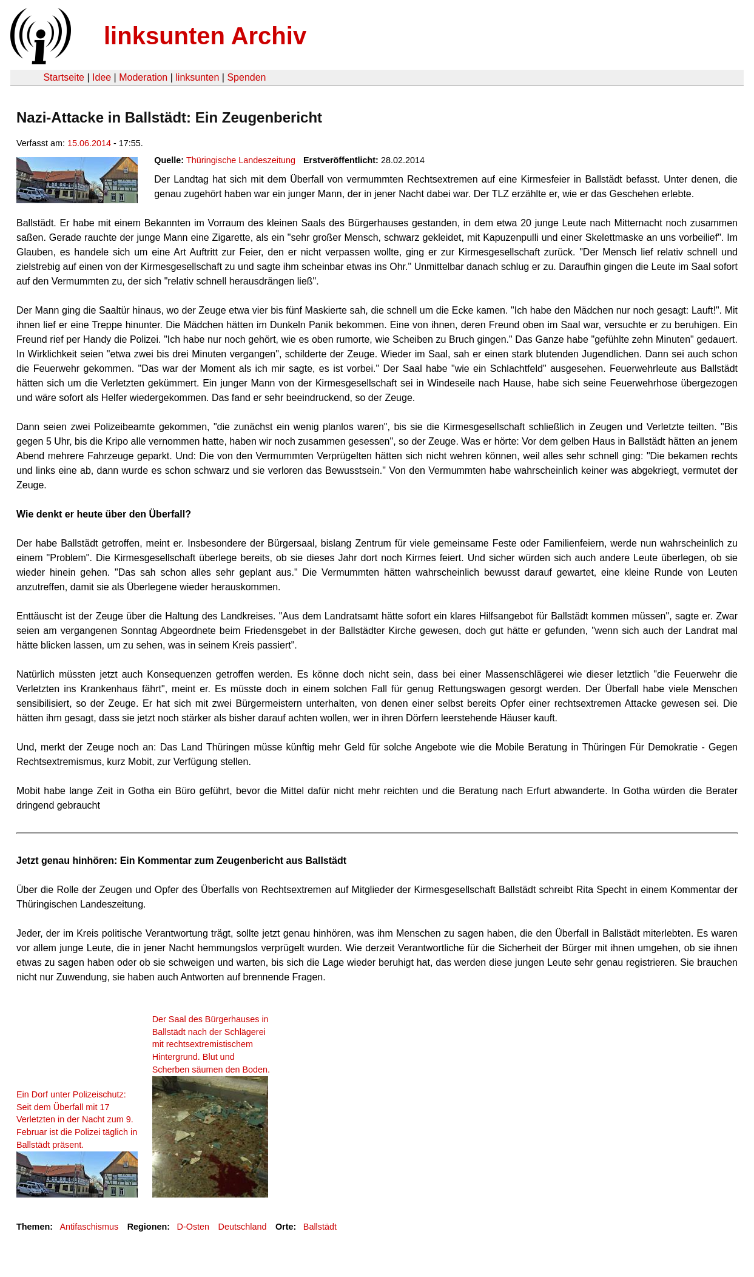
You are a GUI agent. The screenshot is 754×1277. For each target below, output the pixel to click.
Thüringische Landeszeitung (240, 160)
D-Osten (193, 1227)
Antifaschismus (88, 1227)
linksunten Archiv (205, 35)
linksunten (197, 77)
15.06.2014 (89, 143)
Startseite (63, 77)
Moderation (143, 77)
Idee (101, 77)
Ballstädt (320, 1227)
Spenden (246, 77)
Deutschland (242, 1227)
